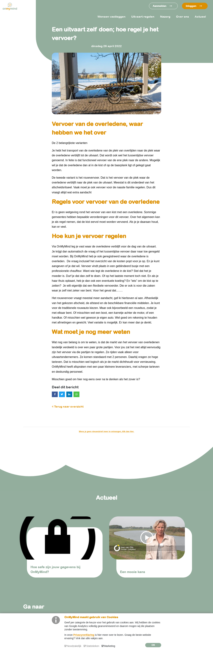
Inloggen (194, 5)
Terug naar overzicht (68, 406)
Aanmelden (162, 5)
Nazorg (165, 16)
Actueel (200, 16)
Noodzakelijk (74, 646)
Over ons (182, 16)
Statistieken (92, 646)
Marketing (109, 646)
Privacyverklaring (83, 634)
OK (153, 645)
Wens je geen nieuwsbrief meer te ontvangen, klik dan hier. (106, 431)
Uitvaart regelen (142, 16)
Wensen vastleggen (112, 16)
